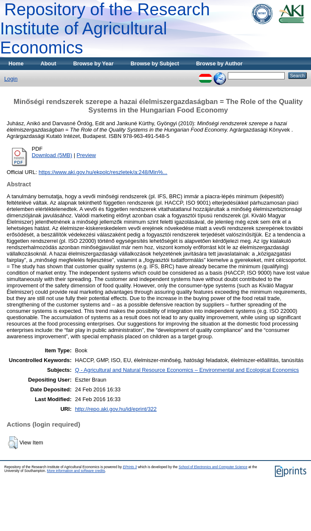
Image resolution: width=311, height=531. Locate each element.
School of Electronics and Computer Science (213, 467)
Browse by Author (219, 63)
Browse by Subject (155, 63)
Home (16, 63)
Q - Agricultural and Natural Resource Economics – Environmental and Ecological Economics (187, 370)
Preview (86, 155)
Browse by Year (93, 63)
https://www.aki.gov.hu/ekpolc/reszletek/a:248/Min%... (103, 172)
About (48, 63)
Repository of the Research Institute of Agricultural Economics (105, 28)
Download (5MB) (52, 155)
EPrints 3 (130, 467)
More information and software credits (76, 471)
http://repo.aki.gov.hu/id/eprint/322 (116, 409)
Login (10, 79)
